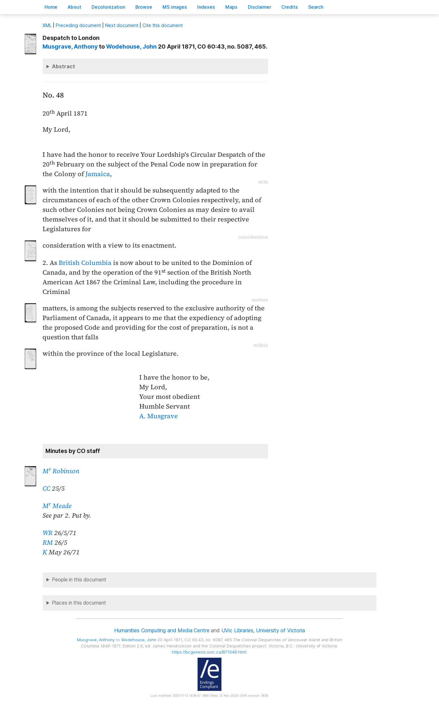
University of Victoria (280, 630)
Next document (121, 25)
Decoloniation (108, 7)
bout (74, 7)
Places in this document (79, 603)
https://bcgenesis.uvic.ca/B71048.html (209, 652)
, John (131, 46)
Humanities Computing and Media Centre (161, 630)
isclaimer (259, 7)
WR (48, 532)
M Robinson (61, 470)
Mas (231, 7)
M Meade (57, 505)
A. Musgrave (158, 415)
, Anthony (70, 46)
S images (174, 7)
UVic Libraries (237, 630)
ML (47, 25)
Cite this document (162, 25)
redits (289, 7)
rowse (143, 7)
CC (46, 488)
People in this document (79, 580)
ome (50, 7)
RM (48, 542)
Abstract (63, 66)
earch (316, 7)
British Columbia (85, 262)
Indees (206, 7)
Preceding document (78, 25)
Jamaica (97, 173)
